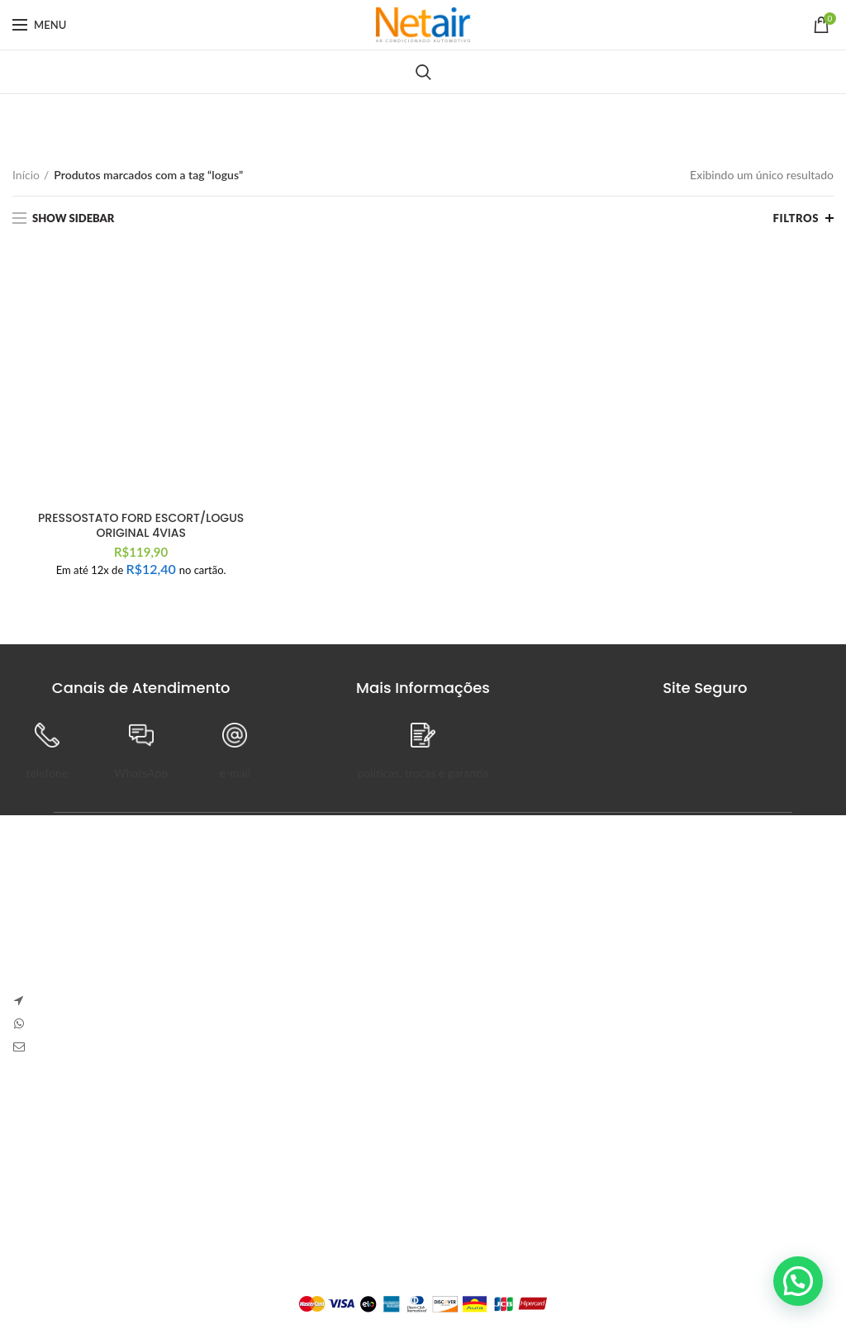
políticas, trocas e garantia (422, 773)
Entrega (31, 1182)
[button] (798, 1281)
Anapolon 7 (468, 924)
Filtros (796, 218)
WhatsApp (141, 773)
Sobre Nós (38, 1125)
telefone (47, 773)
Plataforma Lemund (422, 1277)
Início (26, 175)
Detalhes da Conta (340, 1182)
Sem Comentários (557, 948)
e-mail (235, 773)
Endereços (320, 1211)
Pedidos (314, 1154)
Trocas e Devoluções (64, 1154)
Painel (309, 1125)
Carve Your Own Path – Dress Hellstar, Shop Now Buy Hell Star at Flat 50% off (632, 996)
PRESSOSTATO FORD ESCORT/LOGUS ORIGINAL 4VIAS (141, 525)
